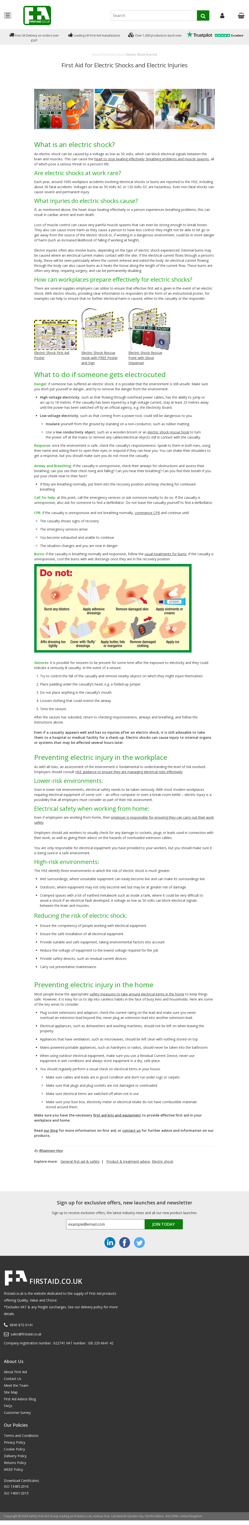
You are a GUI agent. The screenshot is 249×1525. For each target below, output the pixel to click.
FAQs (8, 1405)
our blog (51, 1130)
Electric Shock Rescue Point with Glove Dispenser (145, 357)
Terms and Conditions (21, 1435)
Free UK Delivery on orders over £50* (34, 37)
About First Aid (15, 1372)
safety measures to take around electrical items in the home (137, 994)
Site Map (11, 1392)
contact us (131, 1130)
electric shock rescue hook (168, 432)
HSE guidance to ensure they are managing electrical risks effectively (128, 772)
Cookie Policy (14, 1449)
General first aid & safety (80, 1161)
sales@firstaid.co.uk (26, 1334)
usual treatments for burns (166, 554)
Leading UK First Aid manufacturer (94, 35)
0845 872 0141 (21, 1325)
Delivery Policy (15, 1456)
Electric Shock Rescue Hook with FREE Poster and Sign (99, 357)
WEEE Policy (13, 1469)
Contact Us (12, 1378)
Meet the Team (16, 1385)
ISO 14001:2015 (16, 1493)
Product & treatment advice (128, 1161)
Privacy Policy (14, 1442)
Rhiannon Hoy (50, 1150)
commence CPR (147, 512)
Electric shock (162, 1161)
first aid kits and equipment (117, 1115)
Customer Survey (17, 1412)
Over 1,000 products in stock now (154, 35)
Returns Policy (15, 1462)
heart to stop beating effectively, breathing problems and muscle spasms (151, 159)
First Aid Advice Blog (20, 1399)
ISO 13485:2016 (16, 1486)
